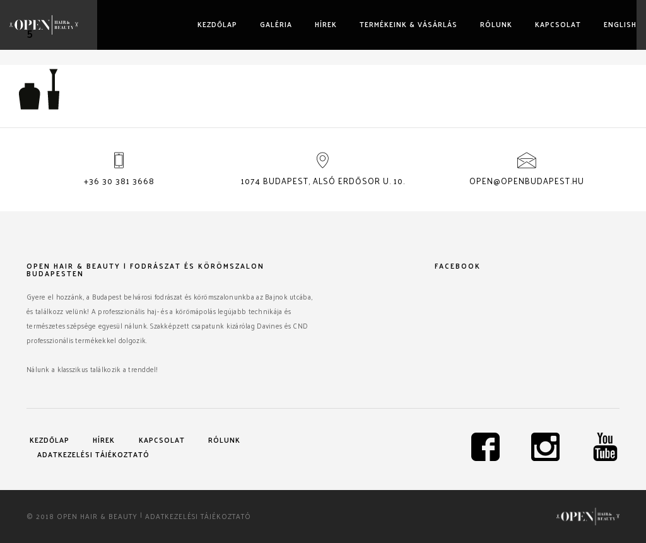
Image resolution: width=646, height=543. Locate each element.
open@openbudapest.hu (526, 180)
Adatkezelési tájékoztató (93, 454)
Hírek (326, 24)
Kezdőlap (217, 24)
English (620, 24)
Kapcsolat (558, 24)
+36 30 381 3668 (119, 180)
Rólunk (496, 24)
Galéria (276, 24)
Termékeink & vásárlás (408, 24)
